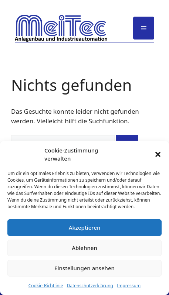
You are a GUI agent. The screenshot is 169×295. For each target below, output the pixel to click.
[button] (158, 154)
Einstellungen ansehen (84, 268)
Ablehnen (84, 247)
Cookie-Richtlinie (45, 285)
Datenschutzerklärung (90, 285)
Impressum (129, 285)
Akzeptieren (85, 227)
